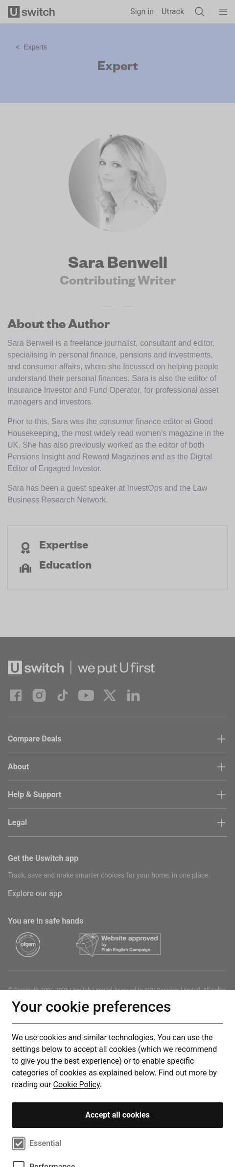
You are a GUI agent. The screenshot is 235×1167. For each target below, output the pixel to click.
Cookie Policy (76, 1084)
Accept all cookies (117, 1114)
